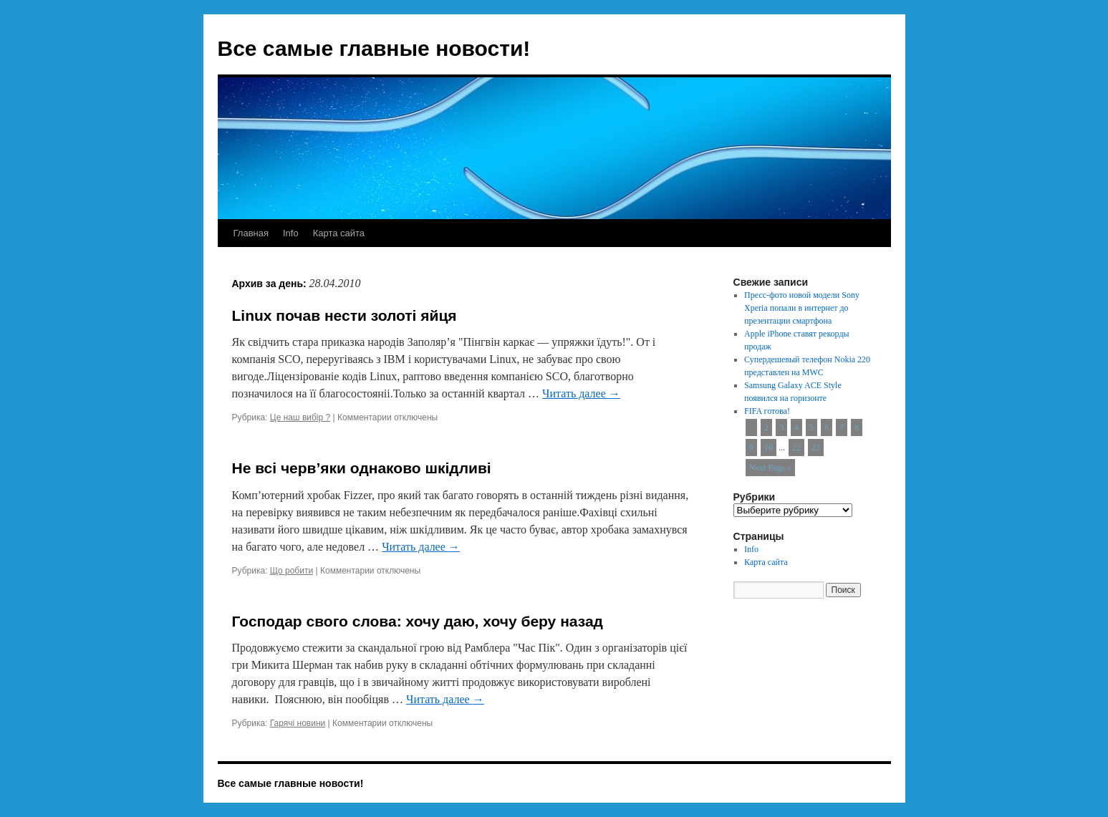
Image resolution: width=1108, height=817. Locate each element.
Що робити (291, 571)
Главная (251, 233)
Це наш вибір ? (300, 417)
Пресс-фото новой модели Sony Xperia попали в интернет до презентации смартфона (801, 308)
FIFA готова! (767, 411)
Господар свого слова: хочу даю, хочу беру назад (417, 621)
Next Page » (770, 468)
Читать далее (581, 393)
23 (815, 448)
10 (768, 448)
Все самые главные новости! (374, 48)
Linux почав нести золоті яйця (344, 315)
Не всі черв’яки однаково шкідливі (361, 468)
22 (796, 448)
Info (291, 233)
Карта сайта (339, 233)
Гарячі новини (298, 723)
